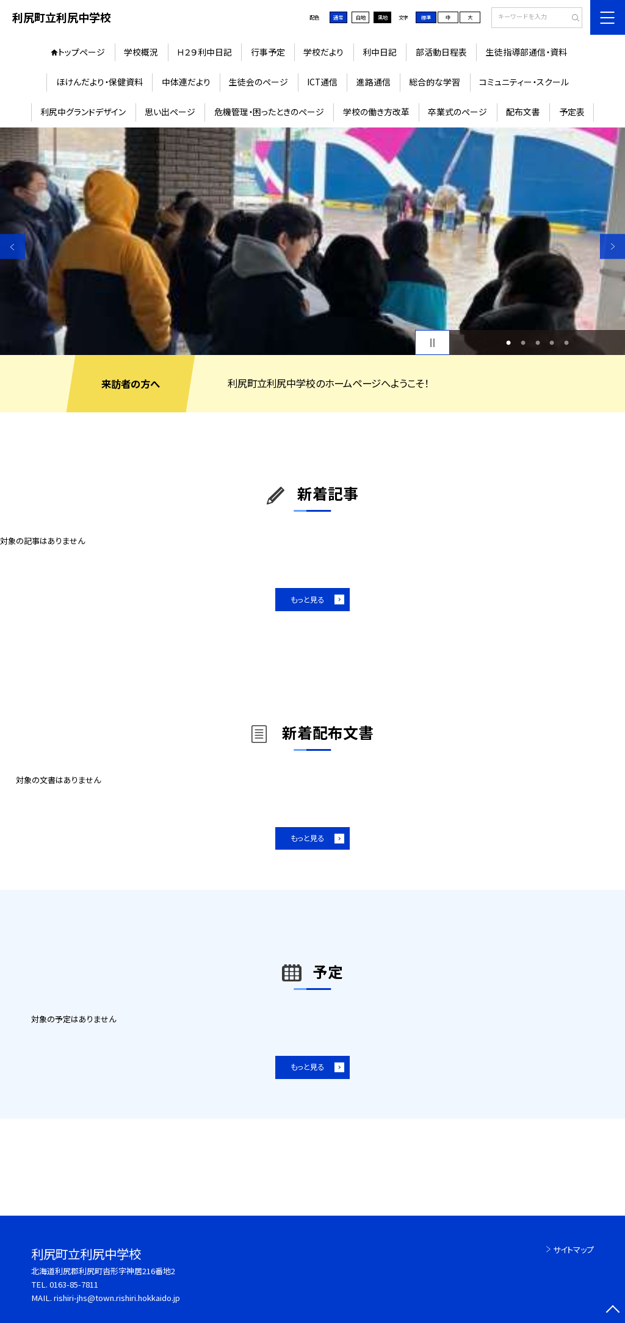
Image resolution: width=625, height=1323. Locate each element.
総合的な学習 (434, 82)
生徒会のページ (258, 82)
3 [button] (537, 343)
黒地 (383, 17)
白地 (361, 17)
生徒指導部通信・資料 (526, 52)
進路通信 (373, 82)
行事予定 (268, 52)
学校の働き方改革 (376, 112)
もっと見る (307, 599)
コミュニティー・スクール (524, 82)
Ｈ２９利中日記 (204, 52)
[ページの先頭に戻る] (612, 1310)
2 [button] (523, 343)
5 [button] (566, 343)
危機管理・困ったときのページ (269, 112)
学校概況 (141, 52)
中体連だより (186, 82)
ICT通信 (322, 82)
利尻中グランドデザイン (83, 112)
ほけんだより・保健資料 (99, 82)
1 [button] (508, 343)
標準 (426, 17)
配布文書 (523, 112)
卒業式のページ (457, 112)
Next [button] (612, 246)
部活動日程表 (441, 52)
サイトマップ (573, 1249)
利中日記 (380, 52)
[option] (312, 241)
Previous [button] (12, 246)
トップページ (81, 52)
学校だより (323, 52)
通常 (338, 17)
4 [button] (551, 343)
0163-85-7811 (73, 1284)
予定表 (572, 112)
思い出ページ (170, 112)
